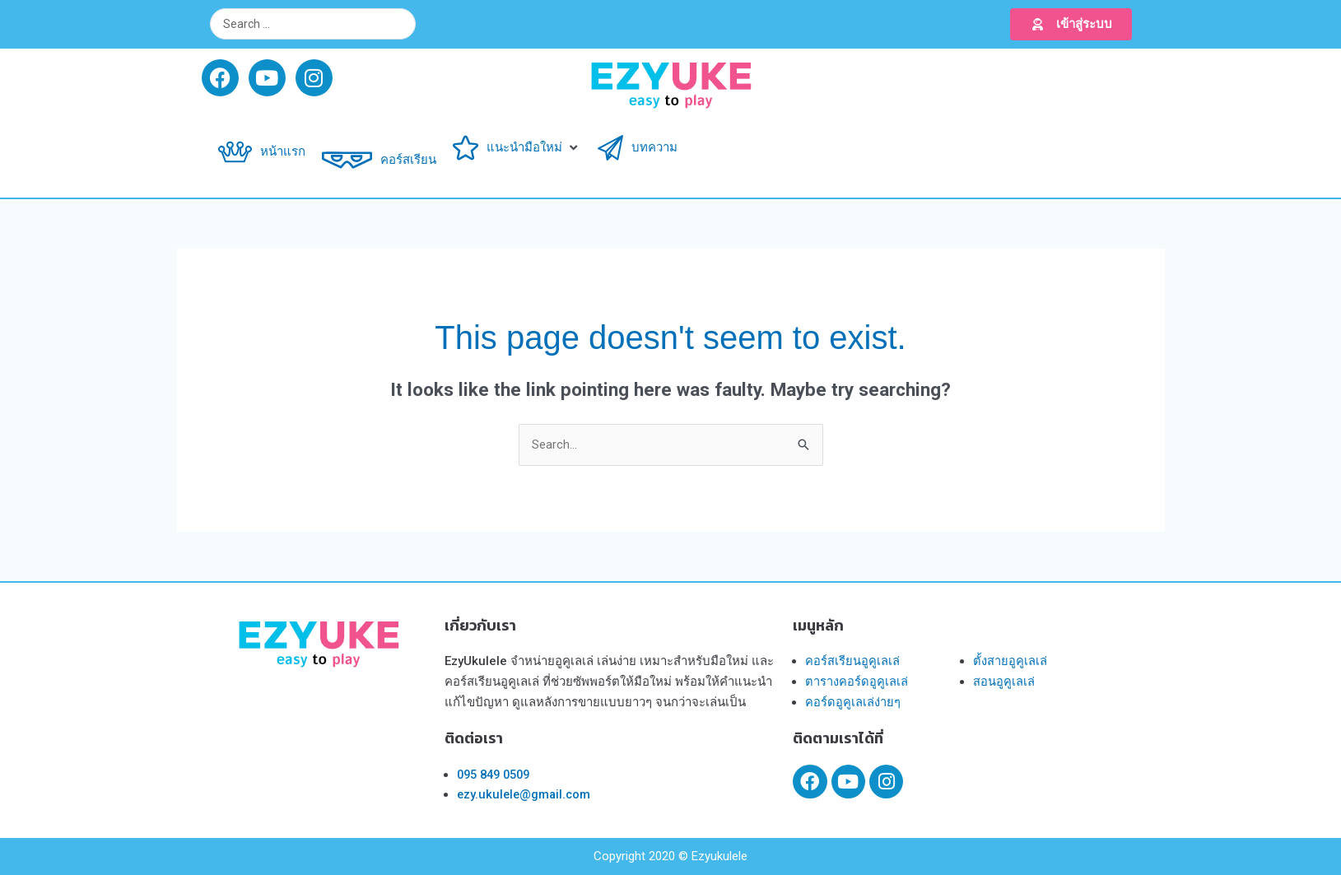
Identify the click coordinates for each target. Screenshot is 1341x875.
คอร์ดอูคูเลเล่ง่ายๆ (853, 702)
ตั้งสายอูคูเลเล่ (1010, 661)
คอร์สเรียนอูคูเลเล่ (852, 661)
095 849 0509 (497, 774)
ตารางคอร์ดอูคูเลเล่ (856, 681)
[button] (1071, 24)
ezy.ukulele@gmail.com (525, 795)
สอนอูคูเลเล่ (1004, 681)
